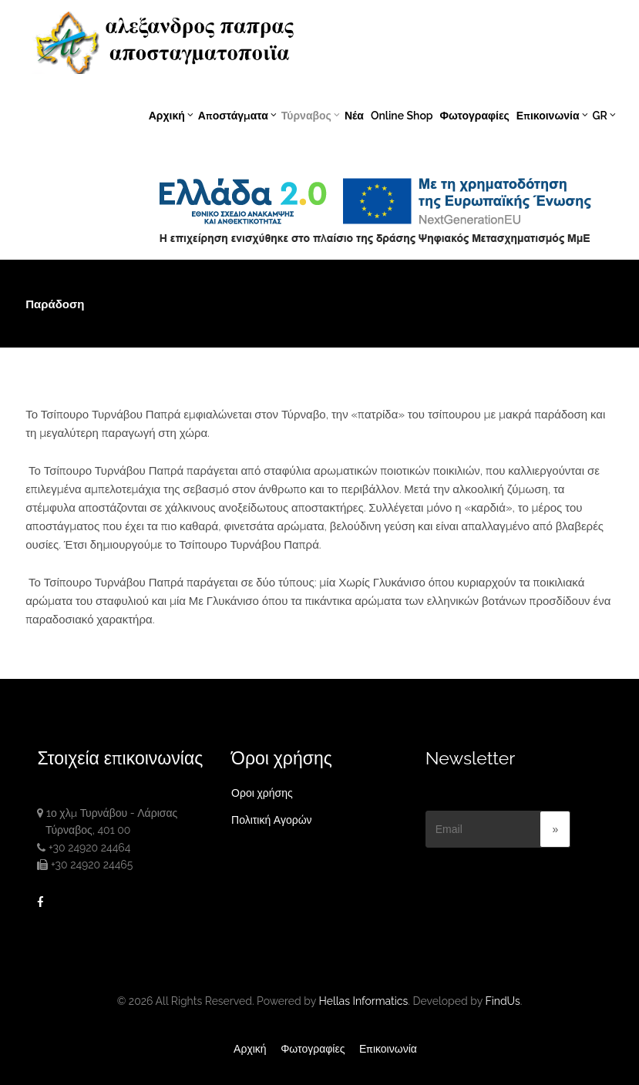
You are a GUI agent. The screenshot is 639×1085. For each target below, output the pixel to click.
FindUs (502, 1001)
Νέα (354, 115)
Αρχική (171, 115)
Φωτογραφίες (475, 115)
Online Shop (402, 115)
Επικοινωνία (552, 115)
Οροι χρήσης (262, 793)
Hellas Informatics (363, 1001)
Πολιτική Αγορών (271, 820)
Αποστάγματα (237, 115)
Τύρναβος (310, 115)
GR (603, 115)
